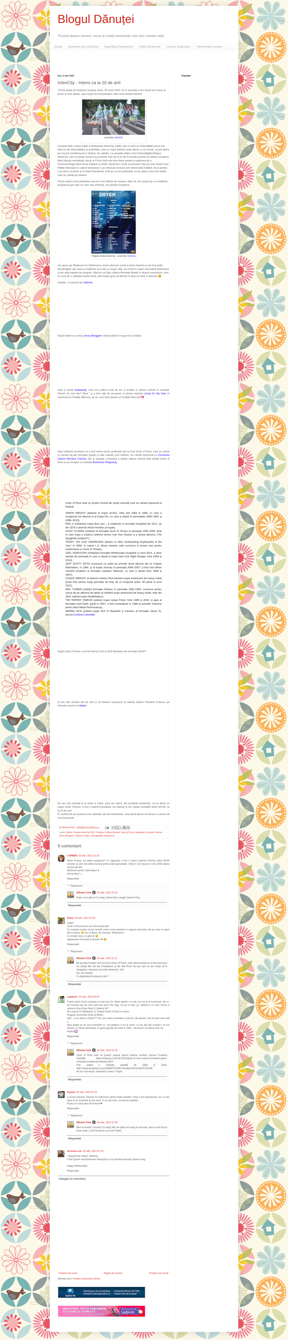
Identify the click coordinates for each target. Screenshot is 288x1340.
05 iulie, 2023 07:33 (93, 1151)
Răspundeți (73, 878)
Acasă (58, 46)
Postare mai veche (159, 1273)
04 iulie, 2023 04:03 (89, 996)
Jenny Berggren (66, 835)
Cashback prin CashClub (83, 46)
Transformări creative (209, 46)
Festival (99, 832)
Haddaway (80, 389)
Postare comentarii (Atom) (86, 1278)
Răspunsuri (77, 885)
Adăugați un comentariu (72, 1178)
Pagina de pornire (113, 1273)
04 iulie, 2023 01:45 (85, 918)
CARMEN (72, 855)
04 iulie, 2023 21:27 (107, 958)
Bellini (69, 832)
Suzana (71, 1092)
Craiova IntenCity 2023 (84, 832)
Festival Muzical (112, 832)
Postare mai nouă (68, 1273)
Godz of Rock (127, 832)
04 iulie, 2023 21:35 (107, 1050)
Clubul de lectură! (150, 46)
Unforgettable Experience (103, 835)
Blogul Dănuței (96, 19)
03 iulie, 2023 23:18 (89, 855)
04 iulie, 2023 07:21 (86, 1092)
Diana (70, 918)
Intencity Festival (154, 832)
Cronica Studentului (178, 46)
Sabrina (79, 835)
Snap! (86, 835)
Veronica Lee (74, 1151)
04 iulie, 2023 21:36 (107, 1122)
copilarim (72, 996)
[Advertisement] (104, 62)
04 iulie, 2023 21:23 (107, 892)
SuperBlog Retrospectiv (118, 46)
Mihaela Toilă (83, 892)
